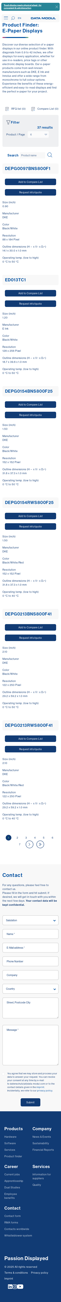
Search (13, 155)
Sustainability (41, 1143)
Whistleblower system (18, 1235)
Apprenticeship (13, 1181)
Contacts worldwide (16, 1229)
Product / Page (15, 134)
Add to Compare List (30, 182)
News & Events (42, 1136)
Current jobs (12, 1174)
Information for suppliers (42, 1176)
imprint (40, 1087)
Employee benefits (10, 1195)
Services (9, 1149)
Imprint (8, 1278)
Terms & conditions (16, 1272)
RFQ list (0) (18, 108)
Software (10, 1143)
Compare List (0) (48, 108)
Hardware (10, 1136)
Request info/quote (30, 192)
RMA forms (11, 1222)
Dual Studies (12, 1187)
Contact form (12, 1216)
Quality (37, 1184)
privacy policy (44, 1090)
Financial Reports (43, 1149)
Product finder (13, 1156)
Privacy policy (39, 1272)
